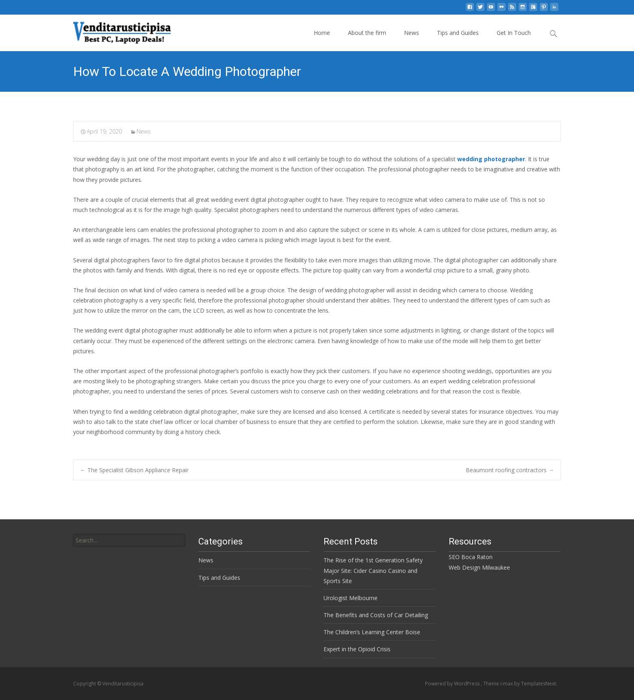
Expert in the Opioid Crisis (357, 649)
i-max (507, 683)
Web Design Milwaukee (479, 567)
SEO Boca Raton (471, 557)
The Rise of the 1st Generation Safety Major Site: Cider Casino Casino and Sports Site (373, 570)
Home (322, 33)
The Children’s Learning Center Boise (372, 632)
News (411, 33)
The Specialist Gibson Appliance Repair (134, 470)
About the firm (367, 33)
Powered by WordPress (453, 683)
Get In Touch (514, 33)
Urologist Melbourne (351, 598)
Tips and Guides (458, 33)
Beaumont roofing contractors (510, 470)
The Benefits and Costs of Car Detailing (376, 615)
